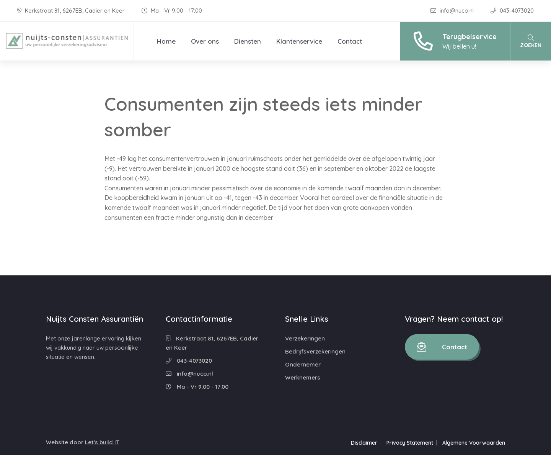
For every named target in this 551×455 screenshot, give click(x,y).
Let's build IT (102, 442)
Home (166, 41)
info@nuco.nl (452, 10)
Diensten (247, 41)
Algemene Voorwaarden (473, 442)
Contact (349, 41)
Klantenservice (299, 41)
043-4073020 (512, 10)
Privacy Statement (409, 442)
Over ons (205, 41)
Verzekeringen (305, 338)
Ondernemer (303, 364)
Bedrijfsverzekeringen (315, 351)
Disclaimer (364, 442)
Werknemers (302, 377)
